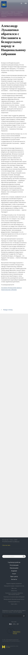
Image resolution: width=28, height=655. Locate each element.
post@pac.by (16, 541)
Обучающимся (14, 568)
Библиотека (14, 590)
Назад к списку (8, 310)
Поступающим (14, 565)
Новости (13, 12)
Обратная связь (6, 545)
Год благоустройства (14, 562)
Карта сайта (14, 604)
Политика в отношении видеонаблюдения (14, 597)
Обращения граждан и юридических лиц (14, 586)
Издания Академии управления (14, 583)
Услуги (14, 573)
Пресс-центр (5, 12)
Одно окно (14, 588)
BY (18, 624)
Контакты (14, 579)
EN (14, 624)
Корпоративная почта (14, 601)
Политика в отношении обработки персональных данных (14, 593)
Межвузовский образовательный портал (14, 599)
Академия (14, 571)
